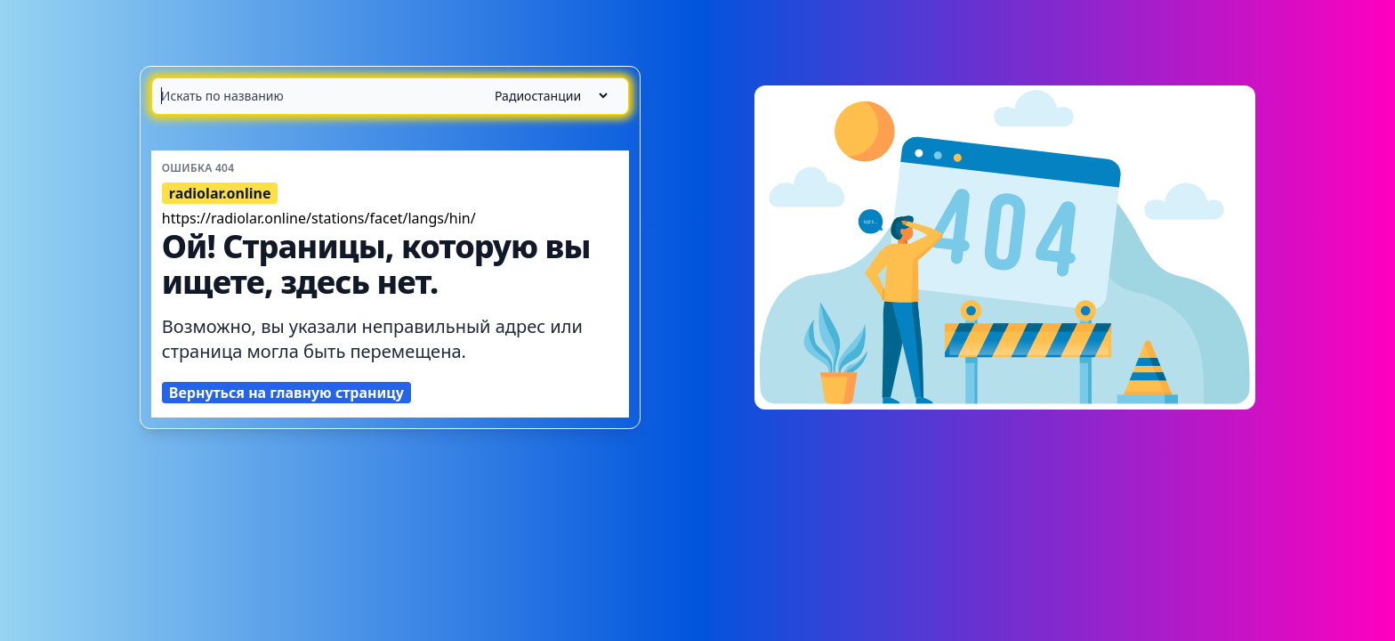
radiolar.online (220, 193)
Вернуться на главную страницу (286, 392)
